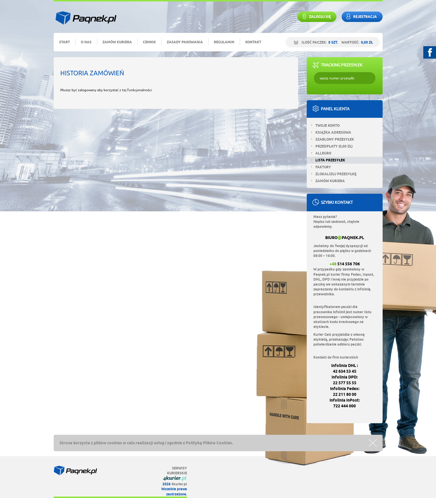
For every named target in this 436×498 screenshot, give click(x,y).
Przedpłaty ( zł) (332, 146)
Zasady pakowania (185, 42)
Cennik (149, 42)
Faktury (321, 167)
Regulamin (224, 42)
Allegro (321, 153)
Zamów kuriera (117, 42)
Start (64, 42)
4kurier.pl (179, 484)
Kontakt (253, 42)
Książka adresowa (331, 132)
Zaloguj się (315, 16)
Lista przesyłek (328, 160)
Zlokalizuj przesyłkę (333, 174)
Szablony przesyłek (332, 139)
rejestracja (361, 16)
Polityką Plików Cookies (209, 443)
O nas (86, 42)
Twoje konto (325, 125)
